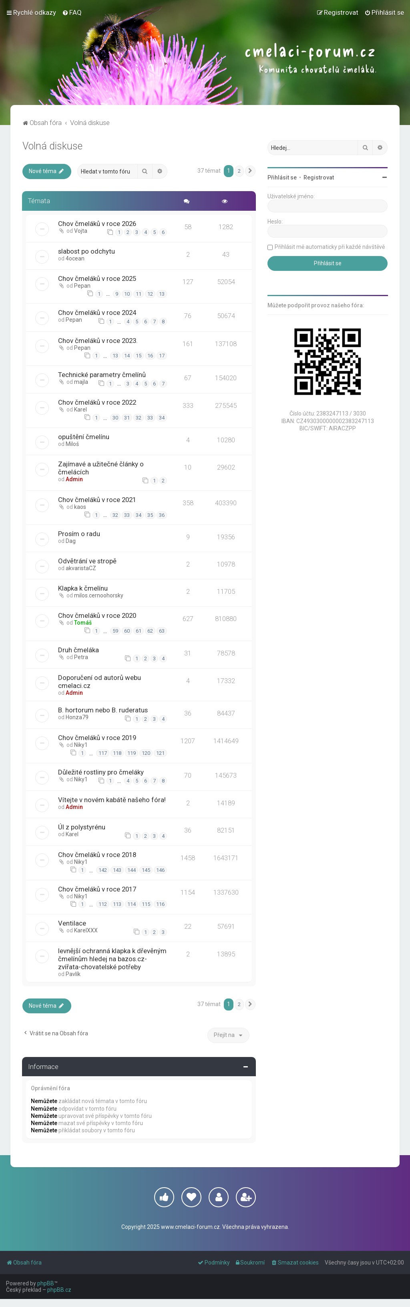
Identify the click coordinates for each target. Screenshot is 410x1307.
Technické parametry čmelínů (102, 375)
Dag (71, 541)
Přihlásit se (282, 177)
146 (160, 870)
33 (150, 418)
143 (117, 870)
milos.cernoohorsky (99, 595)
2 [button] (239, 171)
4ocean (75, 258)
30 (115, 418)
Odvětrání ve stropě (87, 561)
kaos (80, 507)
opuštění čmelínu (84, 437)
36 (161, 515)
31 (126, 418)
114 (131, 904)
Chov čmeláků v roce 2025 (97, 278)
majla (81, 382)
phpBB (45, 1291)
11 (138, 294)
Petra (81, 657)
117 (102, 753)
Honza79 (77, 717)
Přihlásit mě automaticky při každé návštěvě (330, 247)
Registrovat (318, 177)
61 (138, 631)
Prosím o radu (79, 534)
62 (150, 631)
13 (161, 294)
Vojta (81, 231)
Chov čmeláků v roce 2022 (97, 402)
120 (145, 753)
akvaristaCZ (81, 568)
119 (131, 753)
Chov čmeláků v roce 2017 (97, 889)
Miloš (72, 444)
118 (117, 753)
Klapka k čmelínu (83, 588)
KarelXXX (86, 930)
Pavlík (73, 982)
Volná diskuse (52, 146)
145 (145, 870)
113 (117, 904)
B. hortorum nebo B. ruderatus (103, 710)
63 (161, 631)
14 (126, 356)
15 (138, 356)
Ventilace (72, 923)
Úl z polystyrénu (82, 827)
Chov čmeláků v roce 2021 (97, 500)
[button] (250, 171)
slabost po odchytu (86, 251)
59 (115, 631)
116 (160, 904)
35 (150, 515)
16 (150, 356)
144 (131, 870)
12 (150, 294)
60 (126, 631)
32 (138, 418)
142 (102, 870)
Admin (74, 479)
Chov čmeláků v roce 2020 (97, 615)
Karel (80, 409)
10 (126, 294)
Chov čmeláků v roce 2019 (97, 738)
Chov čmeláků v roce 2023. (98, 341)
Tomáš (83, 622)
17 (161, 356)
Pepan (82, 285)
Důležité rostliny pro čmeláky (101, 772)
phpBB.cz (59, 1298)
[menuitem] (72, 12)
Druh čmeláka (78, 650)
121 (160, 753)
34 (161, 418)
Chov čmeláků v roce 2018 (97, 855)
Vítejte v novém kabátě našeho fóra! (112, 800)
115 (145, 904)
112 (102, 904)
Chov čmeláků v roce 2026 (97, 224)
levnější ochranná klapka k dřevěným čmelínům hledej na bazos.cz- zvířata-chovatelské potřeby (103, 963)
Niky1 (81, 745)
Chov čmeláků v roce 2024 (97, 313)
